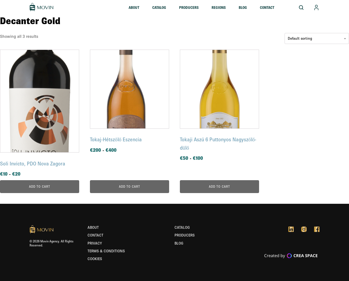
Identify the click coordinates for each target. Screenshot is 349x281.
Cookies (95, 259)
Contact (267, 7)
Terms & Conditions (106, 251)
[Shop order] (317, 38)
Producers (189, 7)
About (134, 7)
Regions (219, 7)
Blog (243, 7)
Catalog (159, 7)
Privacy (95, 243)
